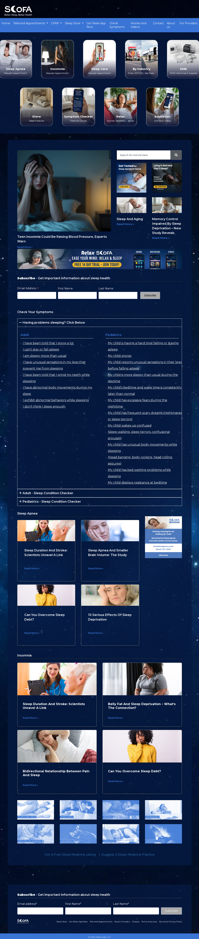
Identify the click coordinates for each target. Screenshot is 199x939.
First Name (65, 288)
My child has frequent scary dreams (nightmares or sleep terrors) (145, 416)
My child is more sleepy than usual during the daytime (143, 378)
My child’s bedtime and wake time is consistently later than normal (145, 391)
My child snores (119, 356)
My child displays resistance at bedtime (137, 482)
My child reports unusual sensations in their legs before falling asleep (145, 365)
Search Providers (122, 921)
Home (6, 23)
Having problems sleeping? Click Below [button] (52, 322)
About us (171, 25)
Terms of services (149, 921)
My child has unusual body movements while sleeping (142, 448)
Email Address (28, 288)
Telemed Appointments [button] (29, 23)
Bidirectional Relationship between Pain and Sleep (56, 773)
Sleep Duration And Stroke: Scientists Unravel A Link (54, 706)
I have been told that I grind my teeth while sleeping (56, 378)
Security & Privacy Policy (170, 921)
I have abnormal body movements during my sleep (57, 391)
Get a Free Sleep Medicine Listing (70, 854)
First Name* (73, 904)
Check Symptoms (117, 25)
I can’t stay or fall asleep (41, 349)
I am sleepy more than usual (44, 356)
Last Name (105, 288)
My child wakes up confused (130, 425)
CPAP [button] (55, 23)
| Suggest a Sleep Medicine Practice (126, 854)
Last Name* (121, 904)
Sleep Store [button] (73, 23)
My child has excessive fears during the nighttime (137, 403)
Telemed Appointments (101, 921)
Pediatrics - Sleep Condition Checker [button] (50, 501)
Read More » (24, 247)
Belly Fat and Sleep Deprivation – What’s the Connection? (142, 706)
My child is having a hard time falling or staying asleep (143, 346)
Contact (158, 23)
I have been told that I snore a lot (48, 343)
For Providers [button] (188, 23)
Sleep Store (61, 921)
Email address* (27, 904)
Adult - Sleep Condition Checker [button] (46, 493)
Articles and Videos (138, 25)
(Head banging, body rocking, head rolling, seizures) (140, 460)
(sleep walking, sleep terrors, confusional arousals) (139, 435)
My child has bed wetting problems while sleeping (139, 473)
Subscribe (171, 910)
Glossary (136, 921)
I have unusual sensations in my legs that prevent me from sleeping (54, 365)
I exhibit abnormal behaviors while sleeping (56, 400)
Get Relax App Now (96, 25)
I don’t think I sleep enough (44, 406)
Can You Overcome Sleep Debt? (134, 771)
